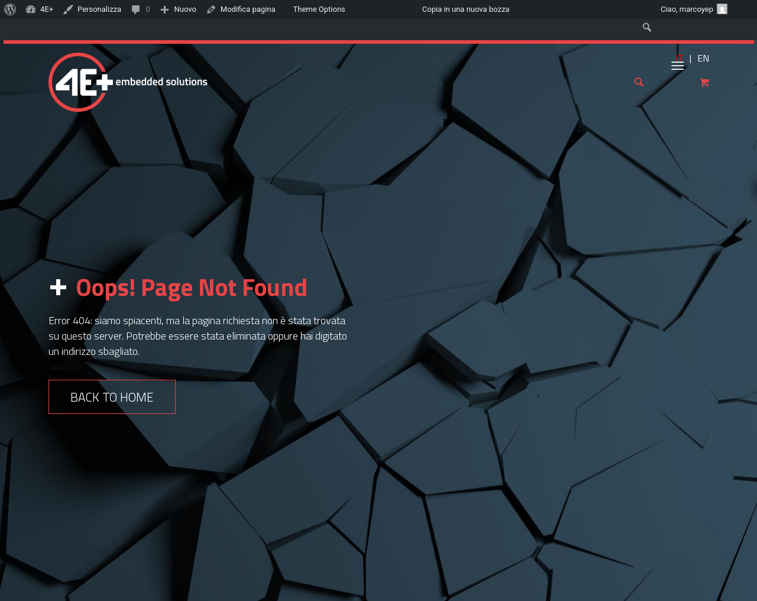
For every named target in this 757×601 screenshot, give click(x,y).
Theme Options (319, 9)
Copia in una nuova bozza (466, 9)
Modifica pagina (248, 9)
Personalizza (99, 9)
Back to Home (112, 396)
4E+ (46, 9)
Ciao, (694, 9)
